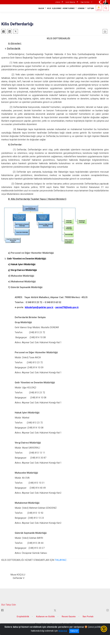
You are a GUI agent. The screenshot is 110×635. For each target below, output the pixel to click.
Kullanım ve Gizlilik (45, 616)
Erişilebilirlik (23, 616)
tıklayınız (62, 630)
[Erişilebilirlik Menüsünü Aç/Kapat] (104, 629)
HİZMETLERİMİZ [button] (69, 8)
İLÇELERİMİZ (56, 8)
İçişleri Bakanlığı (70, 2)
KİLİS (49, 8)
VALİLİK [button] (41, 8)
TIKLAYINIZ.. (61, 560)
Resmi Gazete (69, 616)
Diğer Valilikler (85, 2)
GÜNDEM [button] (81, 8)
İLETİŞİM (91, 8)
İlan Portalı (88, 616)
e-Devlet (57, 2)
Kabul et (74, 631)
